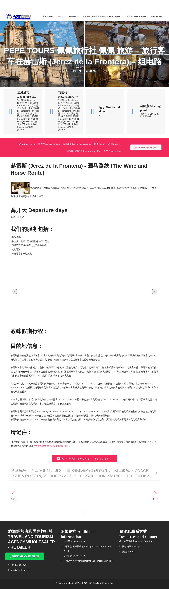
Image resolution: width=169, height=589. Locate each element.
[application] (77, 16)
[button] (14, 291)
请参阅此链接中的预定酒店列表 (51, 445)
